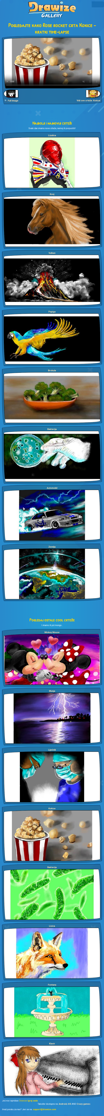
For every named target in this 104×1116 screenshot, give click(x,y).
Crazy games (83, 1104)
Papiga (52, 311)
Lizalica (52, 135)
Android (63, 1104)
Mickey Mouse (52, 632)
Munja (52, 691)
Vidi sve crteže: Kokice (88, 100)
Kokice (52, 808)
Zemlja (52, 547)
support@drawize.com (44, 1109)
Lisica (52, 926)
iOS (69, 1104)
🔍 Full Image (11, 100)
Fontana (52, 985)
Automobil (52, 488)
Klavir (52, 1043)
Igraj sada (33, 1100)
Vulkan (52, 253)
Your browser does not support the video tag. (52, 63)
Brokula (52, 370)
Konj (52, 194)
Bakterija (52, 429)
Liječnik (52, 750)
